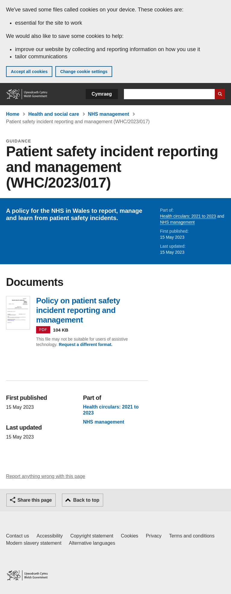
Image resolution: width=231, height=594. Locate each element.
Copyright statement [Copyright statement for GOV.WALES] (91, 535)
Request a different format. (85, 344)
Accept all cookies (29, 71)
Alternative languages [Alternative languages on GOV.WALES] (92, 543)
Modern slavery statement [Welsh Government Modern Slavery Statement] (33, 543)
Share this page (34, 500)
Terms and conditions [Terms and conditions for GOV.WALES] (191, 535)
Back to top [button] (86, 500)
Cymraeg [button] (102, 93)
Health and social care (53, 114)
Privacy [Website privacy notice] (154, 535)
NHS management (108, 114)
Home (12, 114)
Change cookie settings (83, 71)
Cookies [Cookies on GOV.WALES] (129, 535)
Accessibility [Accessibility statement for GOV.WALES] (49, 535)
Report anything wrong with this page (45, 476)
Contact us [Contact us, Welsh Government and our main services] (17, 535)
